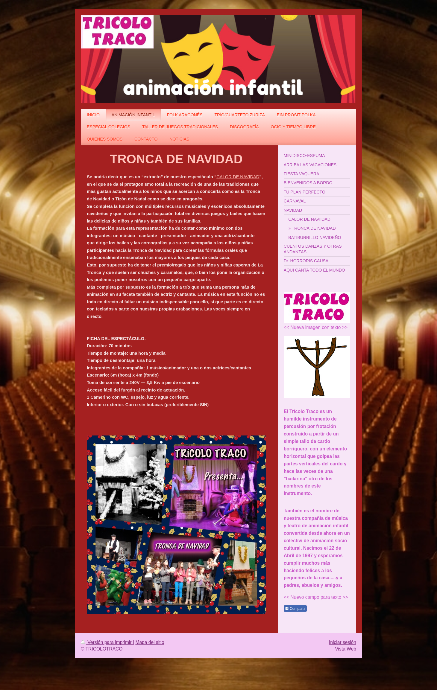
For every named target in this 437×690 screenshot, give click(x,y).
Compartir (295, 609)
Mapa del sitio (149, 642)
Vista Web (345, 648)
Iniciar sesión (342, 642)
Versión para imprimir (107, 642)
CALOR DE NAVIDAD (237, 176)
